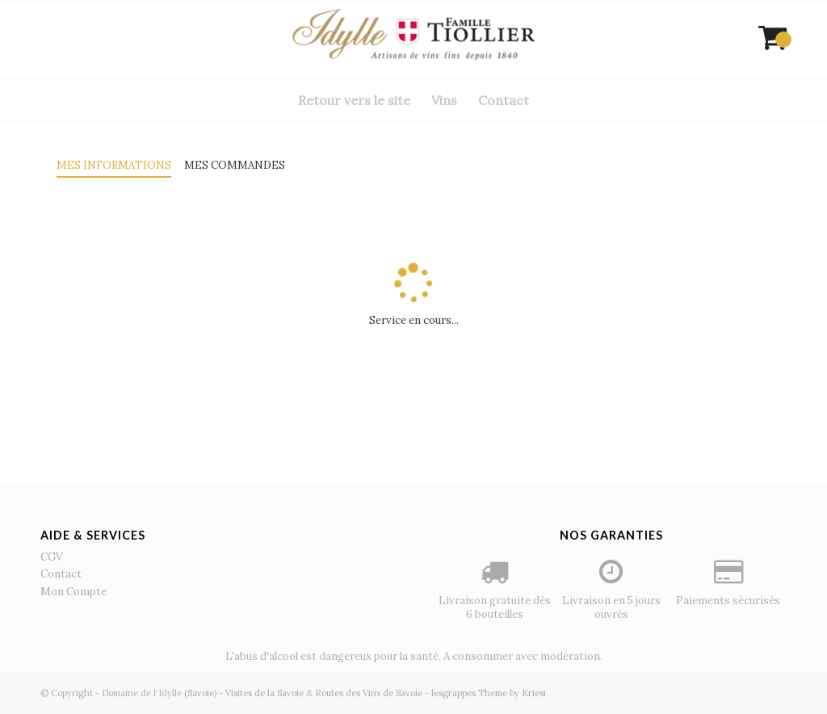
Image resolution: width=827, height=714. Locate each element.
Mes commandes (234, 165)
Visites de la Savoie (264, 693)
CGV (51, 557)
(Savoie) (200, 693)
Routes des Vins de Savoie (368, 693)
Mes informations (114, 165)
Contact (61, 574)
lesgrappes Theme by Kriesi (488, 693)
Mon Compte (73, 591)
